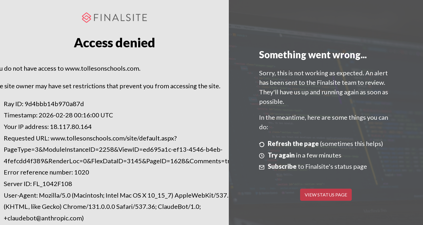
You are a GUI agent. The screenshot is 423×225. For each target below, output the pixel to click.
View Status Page (326, 194)
